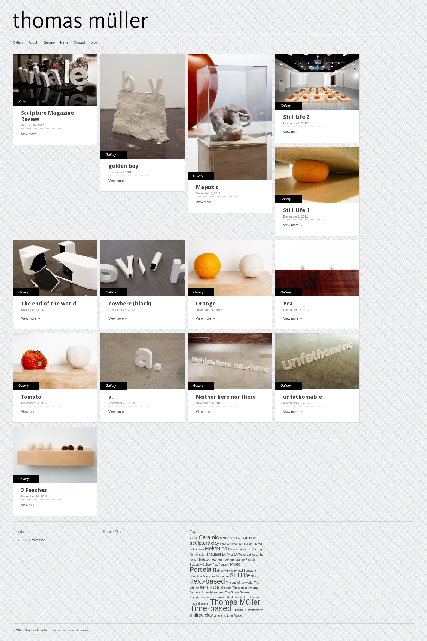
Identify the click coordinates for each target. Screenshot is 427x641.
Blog (93, 42)
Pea (288, 303)
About (33, 42)
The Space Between (238, 592)
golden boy (123, 166)
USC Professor (34, 540)
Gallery (18, 42)
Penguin (224, 564)
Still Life (240, 575)
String (255, 576)
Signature (222, 576)
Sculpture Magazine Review (47, 116)
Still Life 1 (296, 210)
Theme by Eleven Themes (69, 630)
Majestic (207, 187)
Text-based (207, 581)
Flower (258, 543)
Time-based (211, 608)
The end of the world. (49, 303)
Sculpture (250, 570)
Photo (235, 564)
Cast (194, 538)
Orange (206, 303)
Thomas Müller (235, 602)
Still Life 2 (296, 117)
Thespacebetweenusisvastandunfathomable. (218, 597)
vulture (218, 615)
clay (215, 543)
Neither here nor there (226, 397)
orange (240, 559)
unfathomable (302, 397)
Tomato (31, 397)
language (213, 554)
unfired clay (201, 614)
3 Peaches (34, 490)
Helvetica (216, 549)
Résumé (48, 42)
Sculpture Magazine (202, 576)
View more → (31, 134)
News (64, 42)
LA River (227, 554)
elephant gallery (242, 543)
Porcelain (203, 569)
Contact (79, 42)
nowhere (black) (129, 303)
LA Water (240, 554)
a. (110, 397)
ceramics (227, 538)
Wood (238, 615)
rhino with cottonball (230, 570)
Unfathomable (254, 610)
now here (217, 559)
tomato (238, 610)
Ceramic (209, 537)
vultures (228, 615)
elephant (225, 543)
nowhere (229, 559)
